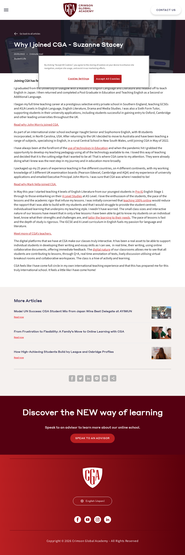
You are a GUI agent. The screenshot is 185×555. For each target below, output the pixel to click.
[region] (93, 72)
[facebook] (72, 378)
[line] (96, 378)
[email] (104, 378)
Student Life (20, 58)
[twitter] (80, 378)
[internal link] (166, 10)
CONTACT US (166, 10)
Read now (19, 317)
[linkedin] (88, 378)
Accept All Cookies (107, 78)
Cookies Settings (78, 78)
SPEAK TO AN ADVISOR (92, 438)
